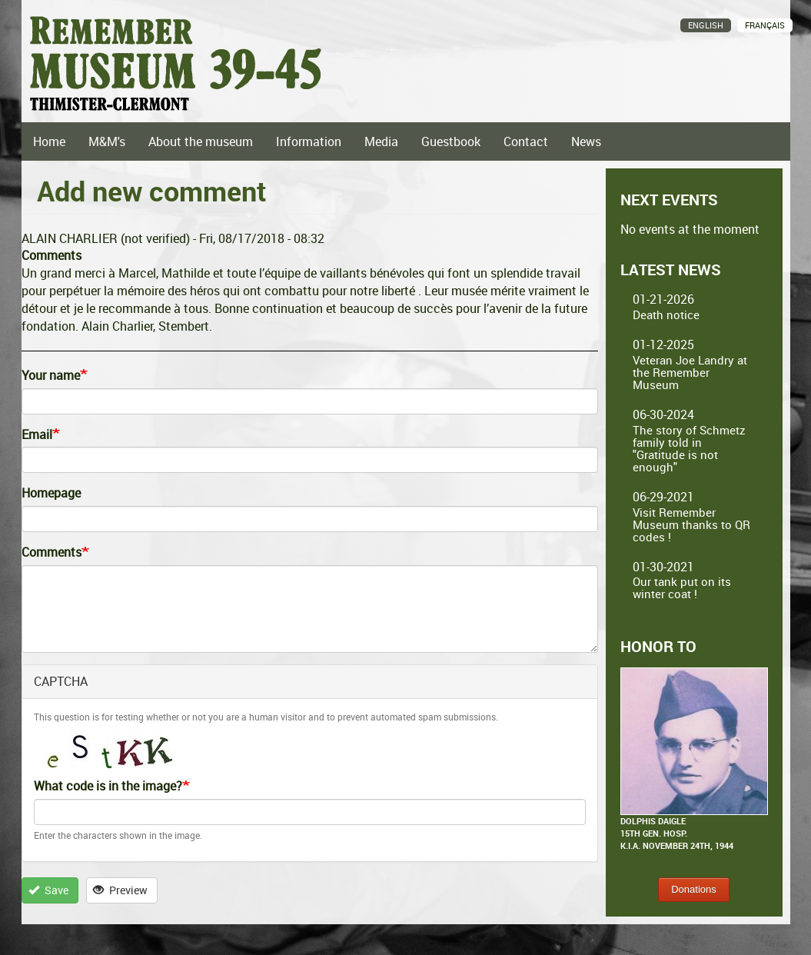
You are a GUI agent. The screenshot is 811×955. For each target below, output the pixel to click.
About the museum (200, 141)
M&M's (106, 141)
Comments (51, 552)
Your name (51, 375)
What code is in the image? (108, 785)
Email (37, 434)
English (705, 25)
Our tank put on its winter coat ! (682, 587)
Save (48, 890)
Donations (693, 889)
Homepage (51, 492)
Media (381, 141)
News (586, 141)
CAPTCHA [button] (61, 681)
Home (49, 141)
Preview (120, 890)
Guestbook (450, 141)
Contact (526, 141)
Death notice (666, 314)
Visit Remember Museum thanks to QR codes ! (691, 524)
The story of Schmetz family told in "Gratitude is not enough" (689, 448)
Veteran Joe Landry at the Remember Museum (690, 372)
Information (308, 141)
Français (765, 25)
